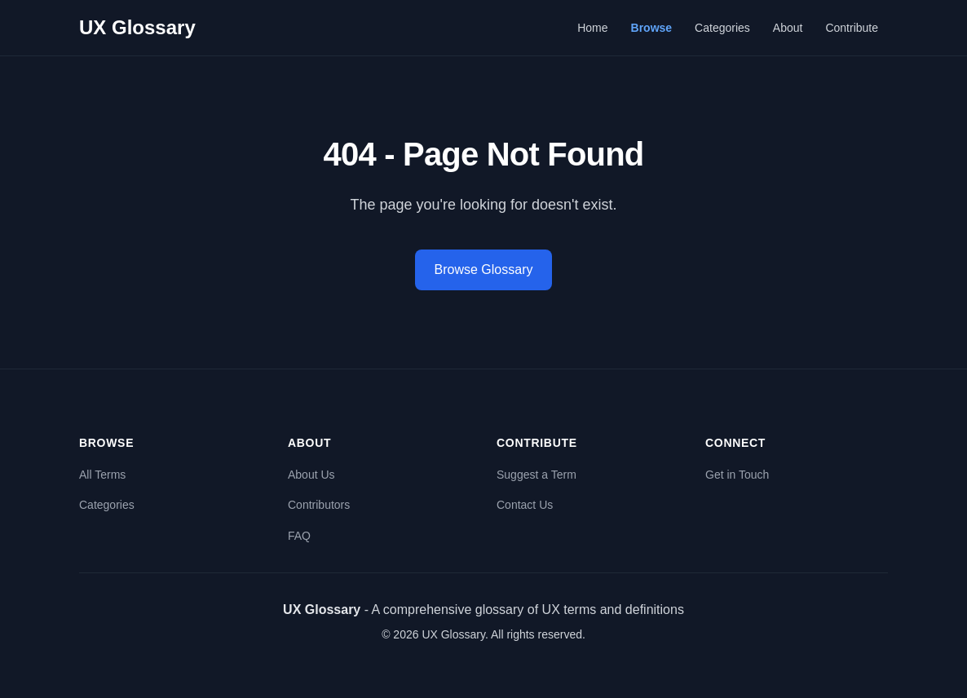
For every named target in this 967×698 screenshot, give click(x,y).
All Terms (102, 474)
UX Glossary (137, 27)
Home (592, 27)
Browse (652, 27)
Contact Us (525, 504)
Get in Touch (737, 474)
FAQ (299, 535)
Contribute (851, 27)
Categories (722, 27)
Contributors (319, 504)
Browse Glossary (484, 269)
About (788, 27)
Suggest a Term (536, 474)
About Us (311, 474)
